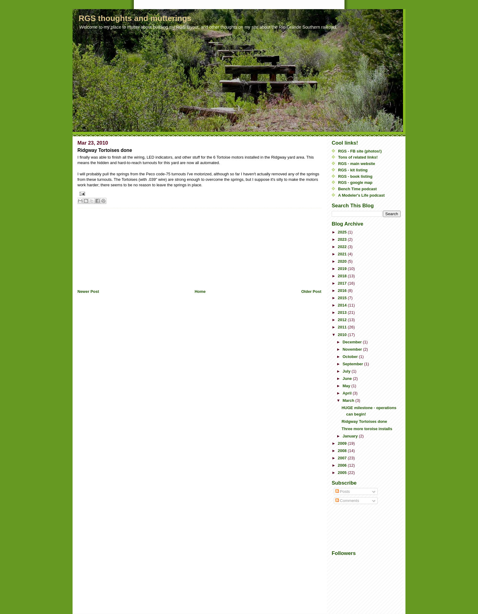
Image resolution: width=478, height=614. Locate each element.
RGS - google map (355, 182)
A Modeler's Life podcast (361, 195)
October (351, 356)
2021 (343, 254)
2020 (343, 261)
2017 (343, 283)
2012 (343, 320)
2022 (343, 246)
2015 (343, 298)
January (351, 436)
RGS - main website (356, 163)
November (353, 349)
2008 (343, 450)
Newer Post (88, 291)
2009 (343, 443)
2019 (343, 268)
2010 (343, 334)
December (353, 342)
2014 (343, 305)
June (348, 378)
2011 (343, 327)
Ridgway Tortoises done (364, 421)
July (347, 371)
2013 (343, 312)
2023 (343, 239)
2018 (343, 276)
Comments (347, 500)
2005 (343, 472)
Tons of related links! (358, 157)
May (347, 386)
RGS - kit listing (353, 170)
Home (199, 291)
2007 (343, 458)
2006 (343, 465)
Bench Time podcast (357, 189)
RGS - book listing (355, 176)
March (349, 400)
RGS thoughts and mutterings (135, 18)
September (353, 364)
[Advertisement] (123, 246)
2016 (343, 290)
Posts (342, 491)
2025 (343, 232)
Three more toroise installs (366, 428)
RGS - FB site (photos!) (360, 151)
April (348, 393)
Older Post (311, 291)
